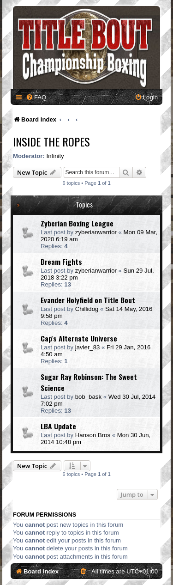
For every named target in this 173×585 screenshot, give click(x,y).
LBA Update (58, 426)
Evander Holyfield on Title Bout (88, 299)
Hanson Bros (92, 435)
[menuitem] (36, 97)
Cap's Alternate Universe (79, 338)
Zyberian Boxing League (77, 223)
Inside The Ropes (51, 141)
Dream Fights (61, 261)
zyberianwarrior (96, 232)
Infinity (55, 155)
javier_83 (87, 347)
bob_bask (88, 396)
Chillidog (87, 308)
